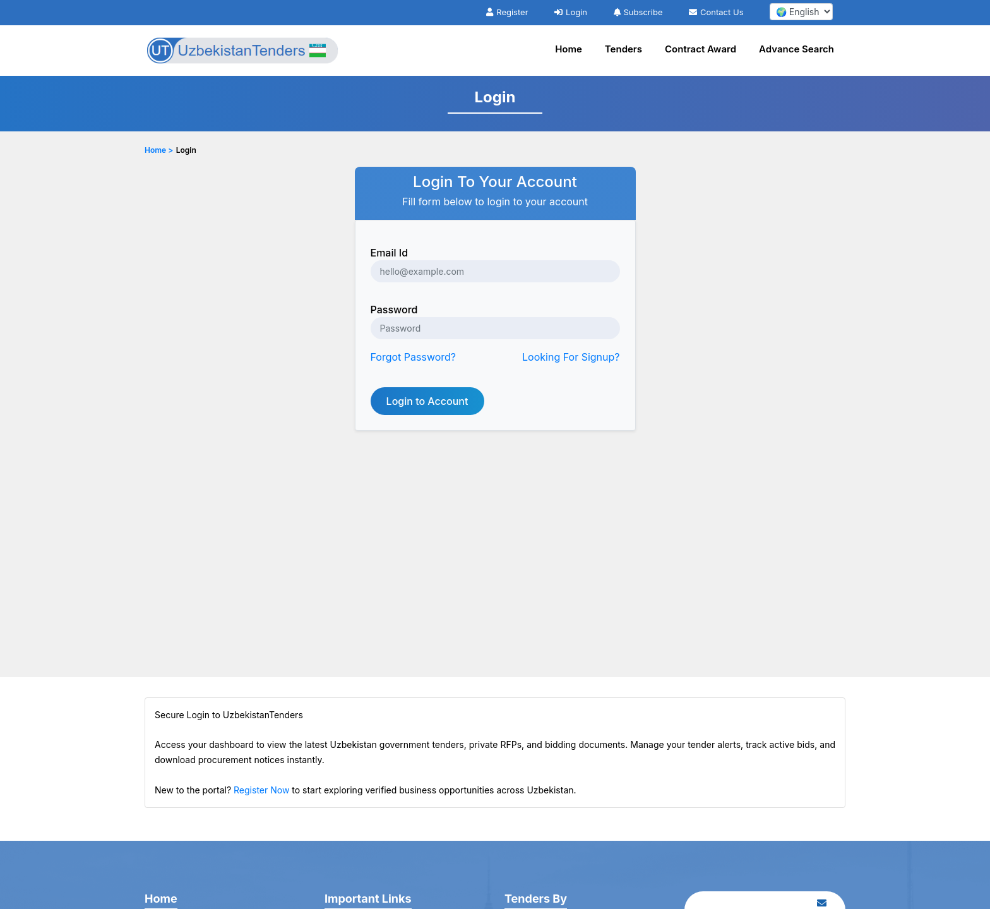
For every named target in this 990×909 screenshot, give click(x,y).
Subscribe (638, 12)
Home (568, 49)
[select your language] (801, 11)
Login (570, 12)
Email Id (390, 252)
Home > (159, 150)
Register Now (261, 790)
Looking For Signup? (570, 357)
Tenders (623, 49)
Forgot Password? (413, 357)
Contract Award (700, 49)
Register (507, 12)
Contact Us (716, 12)
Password (394, 309)
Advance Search (796, 49)
